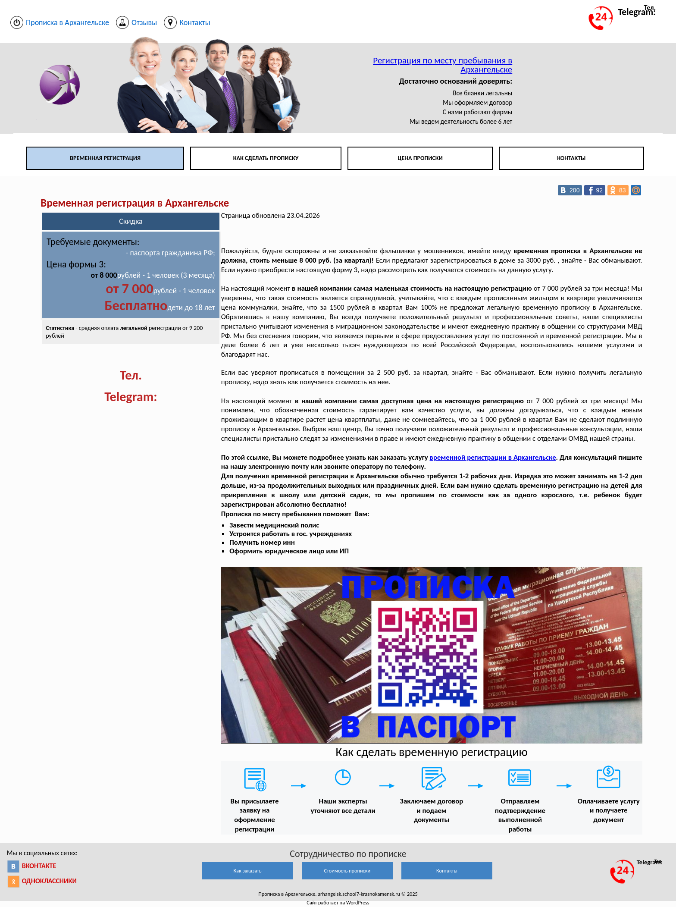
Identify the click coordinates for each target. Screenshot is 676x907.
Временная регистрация (105, 158)
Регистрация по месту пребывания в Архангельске (442, 65)
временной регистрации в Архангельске (493, 457)
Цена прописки (420, 158)
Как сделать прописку (266, 158)
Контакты (571, 158)
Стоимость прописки (347, 870)
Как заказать (247, 870)
